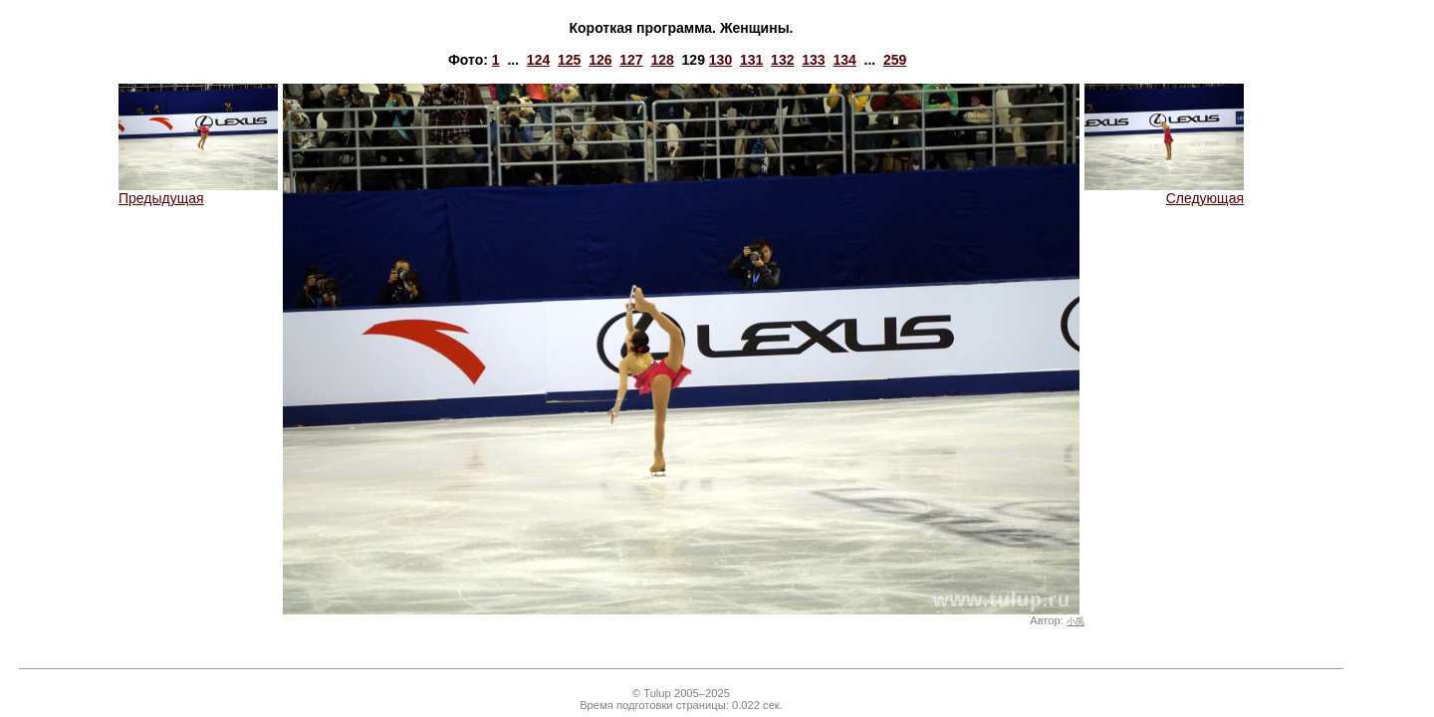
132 (782, 60)
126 (600, 60)
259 (894, 60)
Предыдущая (198, 191)
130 (720, 60)
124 (538, 60)
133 (813, 60)
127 (630, 60)
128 (661, 60)
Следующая (1164, 191)
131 (751, 60)
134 (844, 60)
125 (569, 60)
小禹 (1075, 621)
